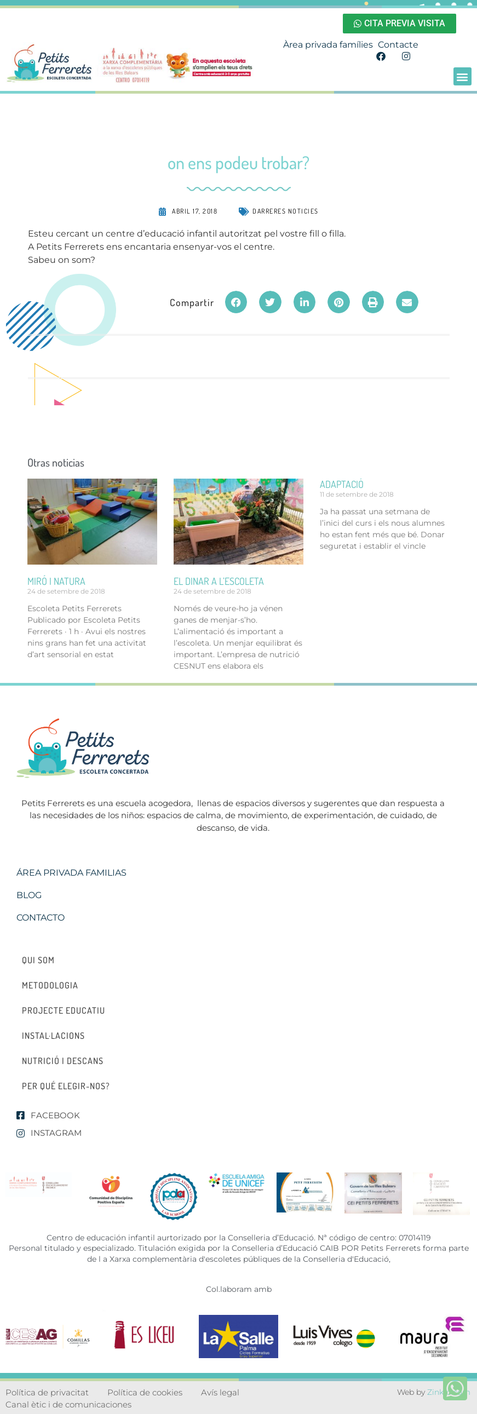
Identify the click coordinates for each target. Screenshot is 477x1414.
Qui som (38, 960)
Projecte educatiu (63, 1010)
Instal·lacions (53, 1035)
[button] (462, 76)
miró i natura (56, 581)
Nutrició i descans (63, 1060)
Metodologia (50, 985)
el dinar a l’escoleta (219, 581)
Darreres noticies (285, 211)
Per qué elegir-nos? (66, 1085)
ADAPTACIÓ (342, 484)
